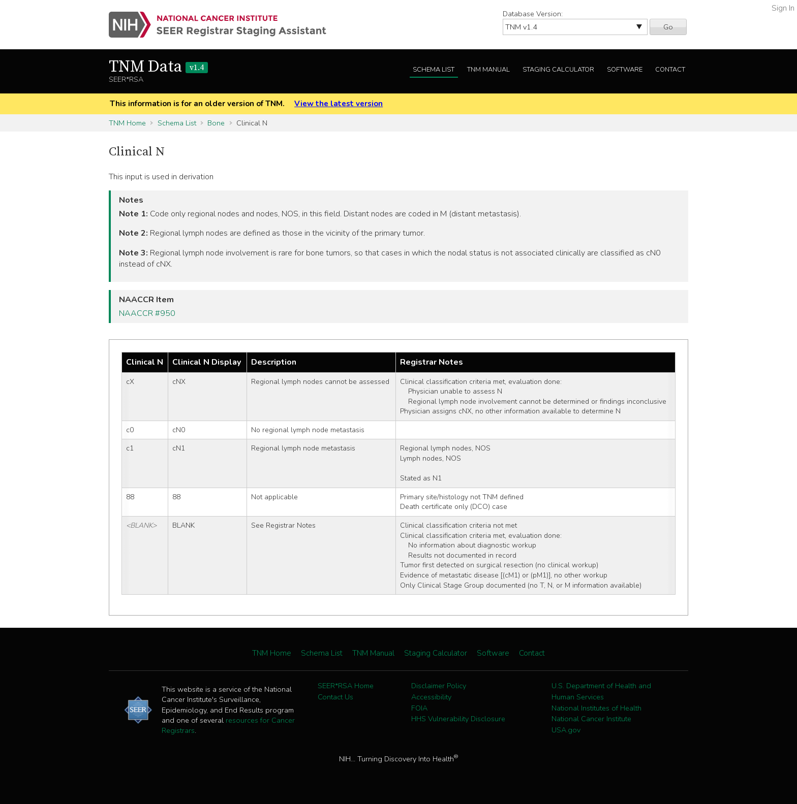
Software (624, 69)
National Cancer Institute (591, 719)
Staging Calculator (558, 69)
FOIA (419, 708)
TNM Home (127, 123)
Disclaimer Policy (438, 686)
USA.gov (565, 730)
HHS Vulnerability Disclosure (458, 719)
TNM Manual (488, 69)
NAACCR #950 (147, 313)
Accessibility (431, 697)
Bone (216, 123)
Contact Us (335, 697)
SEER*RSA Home (346, 686)
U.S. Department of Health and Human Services (601, 691)
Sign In (783, 8)
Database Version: (533, 14)
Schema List (433, 69)
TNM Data (158, 67)
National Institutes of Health (596, 708)
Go (668, 27)
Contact (670, 69)
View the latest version (338, 104)
